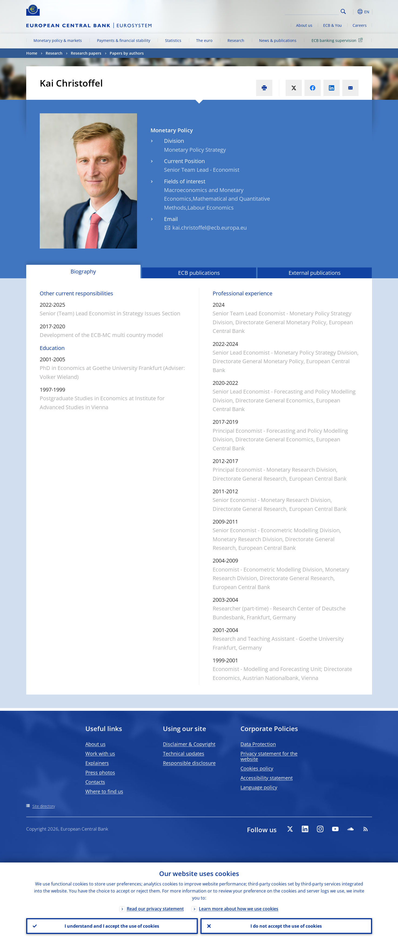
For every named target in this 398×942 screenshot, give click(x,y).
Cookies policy (256, 768)
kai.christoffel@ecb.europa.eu (209, 227)
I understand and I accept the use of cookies (112, 926)
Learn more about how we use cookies (238, 909)
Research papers (86, 53)
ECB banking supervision (338, 40)
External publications (315, 272)
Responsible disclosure (189, 763)
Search (343, 11)
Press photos (100, 772)
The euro (204, 40)
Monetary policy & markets (58, 40)
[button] (353, 11)
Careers (360, 25)
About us (304, 25)
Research (236, 40)
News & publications (277, 40)
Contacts (95, 782)
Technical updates (183, 753)
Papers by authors (127, 53)
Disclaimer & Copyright (189, 744)
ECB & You (332, 25)
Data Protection (258, 744)
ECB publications (199, 272)
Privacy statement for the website (268, 756)
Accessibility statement (266, 778)
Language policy (258, 787)
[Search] (312, 11)
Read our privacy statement (155, 909)
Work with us (100, 753)
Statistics (173, 40)
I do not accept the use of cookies (286, 926)
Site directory (43, 806)
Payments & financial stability (123, 40)
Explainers (97, 763)
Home (31, 53)
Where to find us (104, 791)
